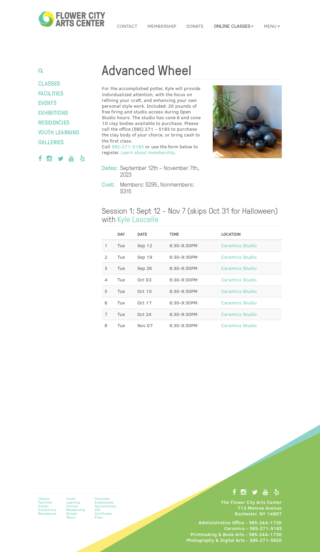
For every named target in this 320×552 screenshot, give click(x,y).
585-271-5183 (128, 146)
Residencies (53, 122)
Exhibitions (53, 112)
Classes (49, 83)
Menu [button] (272, 26)
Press (99, 517)
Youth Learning (58, 132)
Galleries (51, 142)
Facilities (50, 93)
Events (47, 102)
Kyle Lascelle (138, 218)
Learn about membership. (148, 152)
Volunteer (102, 498)
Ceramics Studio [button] (239, 245)
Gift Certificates (103, 511)
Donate (195, 26)
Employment (104, 502)
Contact (127, 26)
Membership (161, 26)
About (71, 517)
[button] (234, 26)
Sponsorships (105, 506)
